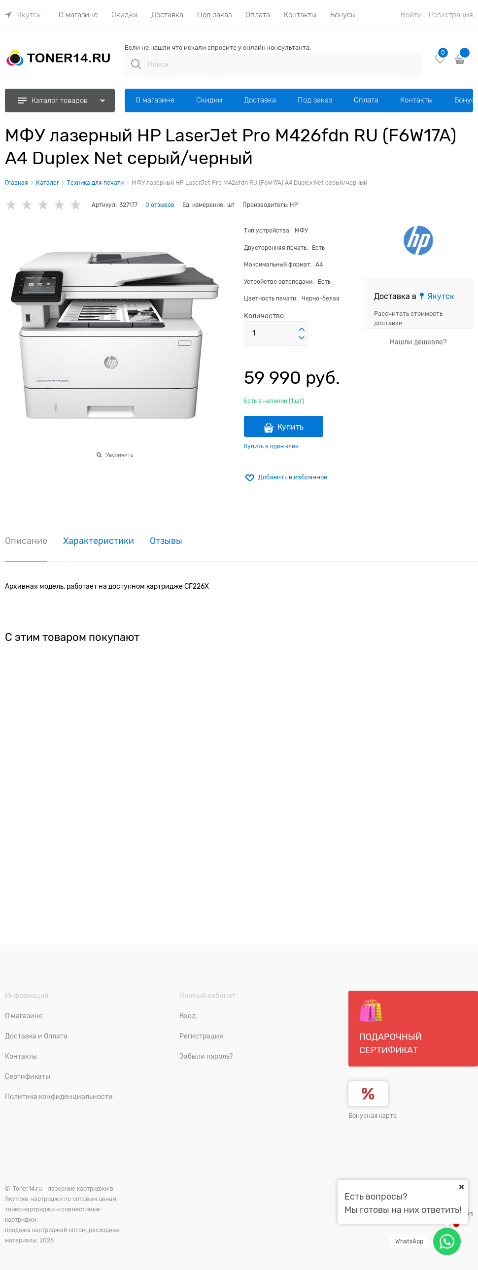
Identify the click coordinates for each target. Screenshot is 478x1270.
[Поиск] (136, 64)
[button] (301, 330)
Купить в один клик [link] (271, 446)
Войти (411, 15)
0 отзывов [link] (159, 204)
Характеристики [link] (98, 541)
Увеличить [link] (119, 455)
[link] (23, 15)
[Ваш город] (461, 1187)
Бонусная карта (372, 1115)
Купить (290, 427)
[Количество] (276, 333)
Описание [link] (26, 541)
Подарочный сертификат (390, 1027)
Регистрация (451, 15)
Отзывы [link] (166, 541)
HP (294, 204)
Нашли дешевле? (418, 342)
